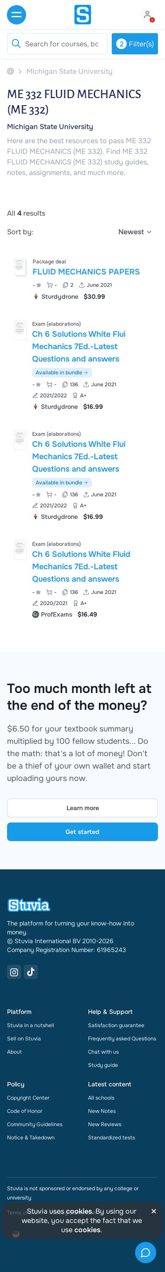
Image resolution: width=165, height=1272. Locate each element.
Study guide (103, 1065)
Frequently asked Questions (122, 1038)
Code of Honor (24, 1111)
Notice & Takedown (31, 1137)
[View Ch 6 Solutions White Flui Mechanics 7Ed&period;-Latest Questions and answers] (82, 364)
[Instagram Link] (14, 972)
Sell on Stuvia (24, 1038)
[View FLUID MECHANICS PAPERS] (82, 278)
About (14, 1051)
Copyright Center (28, 1097)
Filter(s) (135, 43)
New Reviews (104, 1124)
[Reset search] (16, 43)
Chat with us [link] (103, 1051)
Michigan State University (50, 126)
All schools (101, 1097)
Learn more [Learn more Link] (82, 808)
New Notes (102, 1111)
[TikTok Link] (31, 972)
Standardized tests (111, 1137)
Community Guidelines (34, 1124)
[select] (135, 232)
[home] (83, 14)
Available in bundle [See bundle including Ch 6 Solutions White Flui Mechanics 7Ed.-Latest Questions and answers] (62, 372)
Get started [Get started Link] (82, 832)
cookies (79, 1211)
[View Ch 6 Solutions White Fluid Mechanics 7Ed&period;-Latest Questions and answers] (82, 578)
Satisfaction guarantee (116, 1025)
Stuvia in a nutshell (30, 1025)
